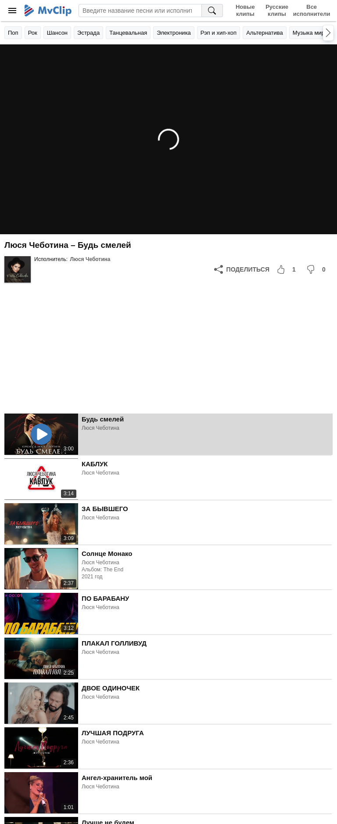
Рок (32, 32)
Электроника (174, 32)
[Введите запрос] (140, 10)
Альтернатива (264, 32)
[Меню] (12, 10)
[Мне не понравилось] (318, 269)
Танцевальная (128, 32)
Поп (13, 32)
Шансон (57, 32)
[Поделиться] (242, 269)
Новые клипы (245, 10)
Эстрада (88, 32)
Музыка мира (310, 32)
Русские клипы (276, 10)
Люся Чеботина (90, 259)
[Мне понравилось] (288, 269)
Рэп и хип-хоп (219, 32)
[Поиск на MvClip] (212, 10)
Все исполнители (311, 10)
